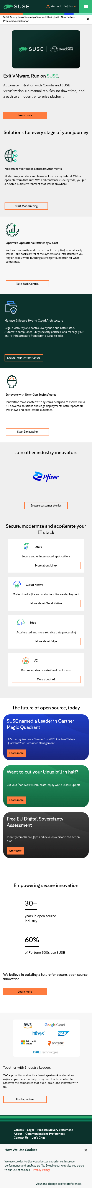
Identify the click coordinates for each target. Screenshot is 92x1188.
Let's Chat (38, 1137)
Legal (30, 1130)
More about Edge (46, 641)
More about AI (46, 679)
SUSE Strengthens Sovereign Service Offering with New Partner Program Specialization (39, 19)
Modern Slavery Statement (55, 1130)
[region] (46, 1166)
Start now (15, 851)
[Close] (85, 1150)
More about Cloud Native (46, 603)
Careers (19, 1130)
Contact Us (21, 1137)
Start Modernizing (26, 206)
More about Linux (46, 565)
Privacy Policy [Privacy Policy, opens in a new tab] (41, 1170)
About (18, 1134)
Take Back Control (27, 283)
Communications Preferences (45, 1134)
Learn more (25, 115)
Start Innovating (27, 431)
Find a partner (25, 1099)
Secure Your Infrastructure (24, 357)
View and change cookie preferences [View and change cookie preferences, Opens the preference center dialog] (59, 1183)
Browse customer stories (46, 505)
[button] (53, 6)
